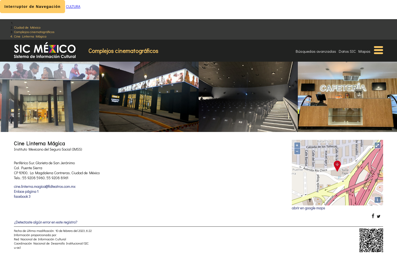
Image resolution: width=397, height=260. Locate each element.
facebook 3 (22, 196)
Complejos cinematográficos (34, 31)
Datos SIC (347, 51)
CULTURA (73, 6)
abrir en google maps (308, 207)
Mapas (364, 51)
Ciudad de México (27, 27)
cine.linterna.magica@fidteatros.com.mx (44, 186)
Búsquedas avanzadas (316, 51)
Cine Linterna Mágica (30, 36)
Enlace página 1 (26, 191)
